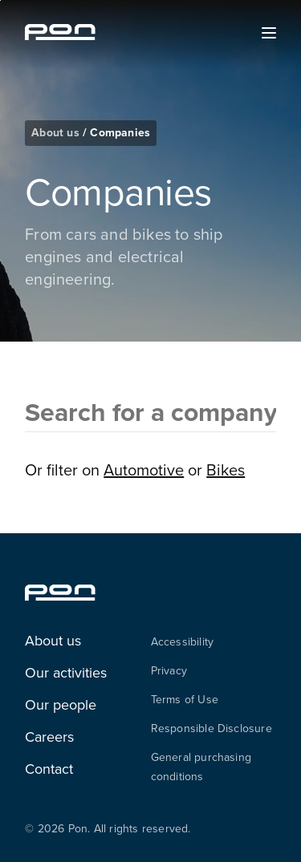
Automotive (144, 469)
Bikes (225, 469)
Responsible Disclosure (211, 728)
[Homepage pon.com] (60, 35)
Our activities (66, 672)
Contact (49, 769)
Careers (49, 736)
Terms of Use (184, 699)
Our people (60, 704)
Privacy (169, 670)
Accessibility (182, 641)
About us (57, 132)
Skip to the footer (0, 0)
